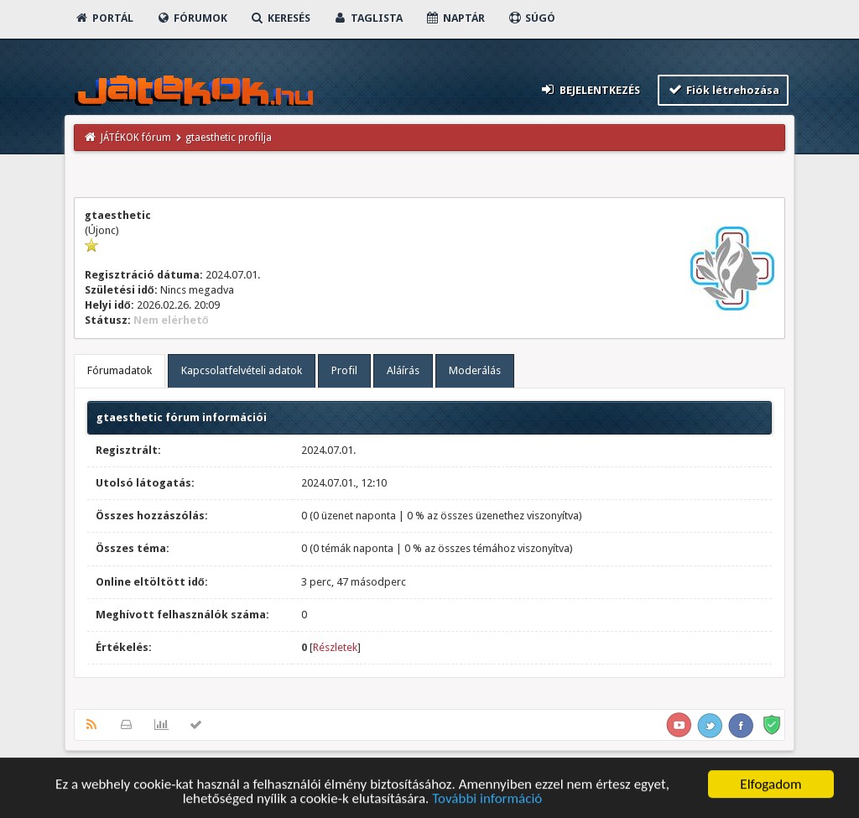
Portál (104, 18)
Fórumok (191, 18)
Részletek (335, 647)
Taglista (368, 18)
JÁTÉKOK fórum (136, 137)
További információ (487, 801)
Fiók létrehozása (723, 89)
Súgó (531, 18)
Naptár (455, 18)
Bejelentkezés (589, 89)
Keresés (280, 18)
